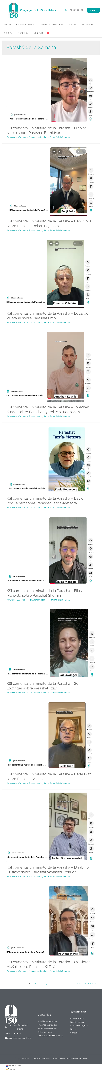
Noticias (8, 33)
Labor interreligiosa (79, 1025)
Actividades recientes (47, 1021)
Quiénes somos (77, 1018)
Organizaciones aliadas (49, 25)
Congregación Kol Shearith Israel (38, 10)
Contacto (38, 33)
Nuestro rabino (77, 1022)
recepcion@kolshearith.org (19, 1038)
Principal (8, 25)
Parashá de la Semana (17, 137)
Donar (73, 1029)
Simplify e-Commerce (78, 1058)
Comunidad (71, 25)
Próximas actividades (47, 1025)
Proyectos (23, 33)
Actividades (87, 25)
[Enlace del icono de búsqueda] (66, 10)
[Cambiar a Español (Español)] (10, 1069)
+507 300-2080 (14, 1033)
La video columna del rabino (50, 1036)
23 (46, 983)
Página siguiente (86, 983)
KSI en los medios (46, 1032)
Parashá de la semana (47, 1028)
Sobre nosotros (24, 25)
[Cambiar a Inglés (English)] (13, 1066)
